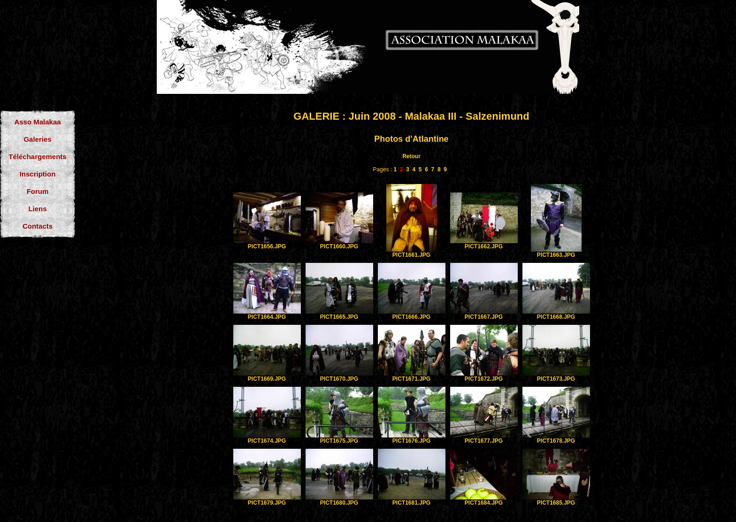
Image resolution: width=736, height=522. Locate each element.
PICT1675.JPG (339, 441)
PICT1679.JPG (267, 502)
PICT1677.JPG (484, 441)
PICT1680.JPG (339, 502)
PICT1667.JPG (484, 317)
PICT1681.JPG (411, 502)
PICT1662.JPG (484, 246)
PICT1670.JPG (339, 379)
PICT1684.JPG (484, 502)
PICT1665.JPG (339, 317)
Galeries (37, 139)
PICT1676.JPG (411, 441)
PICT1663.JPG (556, 255)
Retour (411, 156)
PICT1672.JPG (484, 379)
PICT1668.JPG (556, 317)
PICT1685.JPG (556, 502)
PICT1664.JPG (267, 317)
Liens (37, 209)
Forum (38, 191)
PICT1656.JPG (267, 246)
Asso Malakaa (37, 122)
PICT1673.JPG (556, 379)
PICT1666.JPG (411, 317)
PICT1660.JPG (339, 246)
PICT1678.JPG (556, 441)
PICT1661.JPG (411, 255)
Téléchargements (37, 157)
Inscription (38, 174)
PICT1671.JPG (411, 379)
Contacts (38, 226)
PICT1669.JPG (267, 379)
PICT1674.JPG (267, 441)
